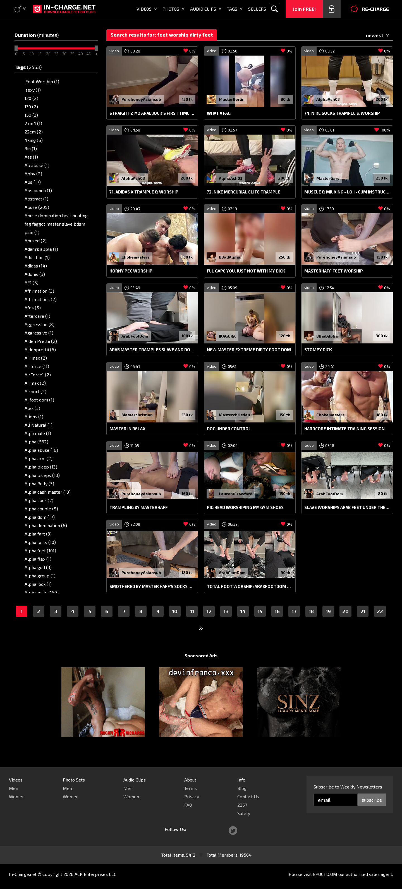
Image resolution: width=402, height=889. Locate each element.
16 (277, 622)
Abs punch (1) (38, 190)
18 (311, 622)
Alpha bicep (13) (41, 466)
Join (304, 9)
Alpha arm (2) (38, 458)
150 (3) (31, 115)
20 (345, 622)
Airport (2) (35, 391)
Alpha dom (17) (40, 517)
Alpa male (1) (38, 433)
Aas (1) (31, 156)
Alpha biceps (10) (42, 475)
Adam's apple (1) (41, 249)
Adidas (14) (36, 265)
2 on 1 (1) (33, 123)
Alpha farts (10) (40, 542)
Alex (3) (32, 408)
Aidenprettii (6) (40, 349)
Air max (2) (36, 357)
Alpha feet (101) (40, 550)
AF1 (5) (32, 282)
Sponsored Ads (201, 666)
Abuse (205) (37, 207)
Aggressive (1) (39, 332)
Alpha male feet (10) (45, 600)
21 (362, 622)
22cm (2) (34, 131)
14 (243, 622)
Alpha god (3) (38, 567)
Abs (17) (33, 182)
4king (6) (34, 140)
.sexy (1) (33, 89)
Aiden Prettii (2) (41, 341)
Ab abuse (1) (37, 165)
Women (17, 796)
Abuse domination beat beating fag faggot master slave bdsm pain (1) (56, 224)
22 (380, 622)
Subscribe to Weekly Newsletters (348, 786)
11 (192, 622)
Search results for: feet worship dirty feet (162, 35)
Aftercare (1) (37, 316)
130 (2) (31, 106)
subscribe (372, 799)
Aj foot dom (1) (39, 399)
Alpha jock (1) (38, 584)
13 (226, 622)
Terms (190, 788)
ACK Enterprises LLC (95, 874)
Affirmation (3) (39, 290)
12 (209, 622)
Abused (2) (36, 240)
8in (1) (31, 148)
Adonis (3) (35, 274)
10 (175, 622)
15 (260, 622)
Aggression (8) (39, 324)
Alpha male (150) (42, 592)
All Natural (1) (38, 424)
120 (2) (31, 98)
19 (328, 622)
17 (294, 622)
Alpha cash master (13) (48, 491)
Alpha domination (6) (46, 525)
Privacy (191, 796)
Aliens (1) (34, 416)
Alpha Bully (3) (39, 483)
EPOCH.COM (325, 874)
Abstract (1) (36, 198)
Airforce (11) (37, 366)
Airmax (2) (35, 383)
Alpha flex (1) (38, 558)
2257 (242, 804)
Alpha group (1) (40, 575)
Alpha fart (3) (38, 533)
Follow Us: (175, 829)
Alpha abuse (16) (41, 450)
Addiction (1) (37, 257)
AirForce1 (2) (38, 374)
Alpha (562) (36, 441)
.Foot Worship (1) (42, 81)
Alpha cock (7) (39, 500)
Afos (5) (33, 307)
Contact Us (248, 796)
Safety (243, 813)
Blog (242, 788)
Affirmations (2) (41, 299)
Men (13, 788)
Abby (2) (33, 173)
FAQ (188, 804)
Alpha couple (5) (41, 508)
